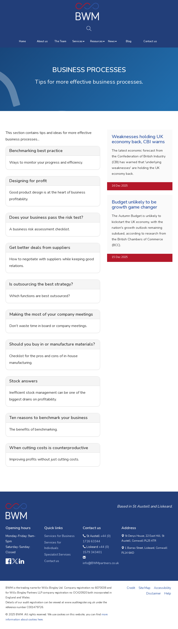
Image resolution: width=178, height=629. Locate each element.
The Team (60, 41)
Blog (128, 41)
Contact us (150, 41)
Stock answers (23, 381)
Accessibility (162, 588)
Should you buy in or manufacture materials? (52, 344)
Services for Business (59, 536)
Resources (97, 41)
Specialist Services (57, 555)
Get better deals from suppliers (39, 247)
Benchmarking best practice (36, 150)
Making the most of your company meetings (51, 314)
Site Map (144, 588)
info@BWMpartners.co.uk (101, 563)
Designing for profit (28, 181)
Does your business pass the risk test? (46, 217)
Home (22, 41)
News (112, 41)
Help (167, 593)
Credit (131, 588)
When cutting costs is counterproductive (48, 448)
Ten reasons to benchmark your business (48, 417)
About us (42, 41)
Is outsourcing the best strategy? (41, 284)
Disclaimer (153, 593)
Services (78, 41)
